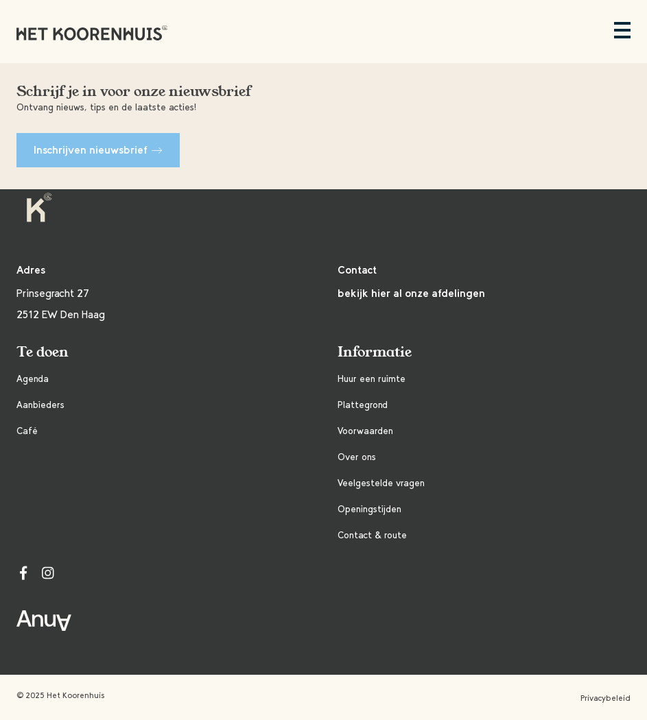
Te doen (42, 352)
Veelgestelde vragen (381, 483)
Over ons (357, 457)
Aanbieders (40, 405)
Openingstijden (369, 509)
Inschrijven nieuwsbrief (98, 149)
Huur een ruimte (371, 379)
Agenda (32, 379)
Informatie (375, 352)
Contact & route (372, 535)
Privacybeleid (605, 698)
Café (27, 431)
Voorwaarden (365, 431)
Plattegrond (363, 405)
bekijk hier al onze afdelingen (411, 293)
